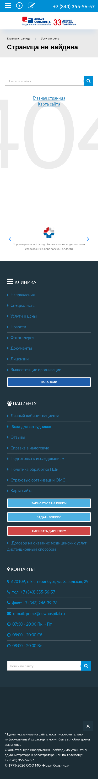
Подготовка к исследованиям (35, 458)
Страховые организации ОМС (36, 480)
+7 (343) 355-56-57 (74, 6)
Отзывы (16, 437)
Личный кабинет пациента (33, 415)
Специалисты (21, 305)
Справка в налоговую (28, 448)
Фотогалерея (20, 337)
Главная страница (49, 98)
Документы (19, 348)
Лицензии (18, 359)
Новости (16, 327)
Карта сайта (49, 104)
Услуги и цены (22, 316)
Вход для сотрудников (31, 426)
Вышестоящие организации (34, 369)
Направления (21, 294)
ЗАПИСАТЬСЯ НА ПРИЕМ (49, 503)
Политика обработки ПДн (32, 469)
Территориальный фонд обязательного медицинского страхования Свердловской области (49, 239)
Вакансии (49, 382)
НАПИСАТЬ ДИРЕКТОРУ (49, 531)
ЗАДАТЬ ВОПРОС (49, 517)
